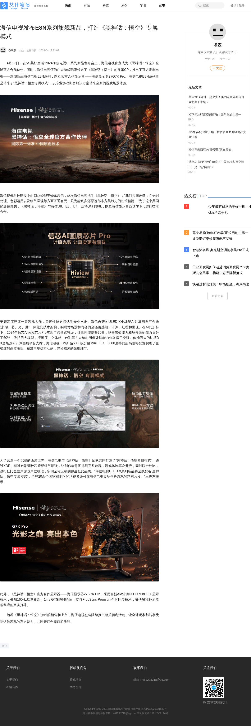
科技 (105, 5)
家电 (162, 5)
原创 (124, 5)
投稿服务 (76, 679)
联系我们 (140, 668)
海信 (4, 645)
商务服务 (76, 687)
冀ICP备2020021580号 (154, 708)
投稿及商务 (78, 668)
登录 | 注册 (238, 5)
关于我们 (13, 668)
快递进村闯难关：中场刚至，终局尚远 (220, 284)
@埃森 (12, 50)
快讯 (68, 5)
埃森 (217, 45)
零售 (143, 5)
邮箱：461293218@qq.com (151, 679)
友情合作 (12, 687)
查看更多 (217, 296)
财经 (87, 5)
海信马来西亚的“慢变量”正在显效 (209, 149)
